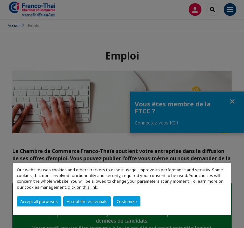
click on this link (82, 187)
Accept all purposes (39, 201)
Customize (127, 201)
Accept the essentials (87, 201)
